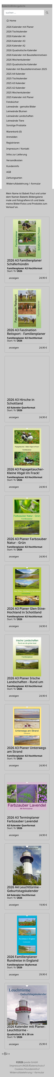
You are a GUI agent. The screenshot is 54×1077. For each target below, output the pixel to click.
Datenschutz (36, 1065)
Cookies (19, 1069)
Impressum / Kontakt (17, 148)
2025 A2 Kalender (15, 87)
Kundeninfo (12, 166)
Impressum (16, 1065)
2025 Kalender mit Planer (20, 97)
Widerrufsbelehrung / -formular (23, 183)
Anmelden (11, 136)
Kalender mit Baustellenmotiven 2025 (26, 69)
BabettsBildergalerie (13, 6)
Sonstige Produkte (16, 125)
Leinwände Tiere (15, 120)
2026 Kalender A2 (15, 45)
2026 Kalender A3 (15, 40)
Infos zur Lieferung (16, 154)
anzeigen (14, 278)
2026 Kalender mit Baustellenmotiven (26, 55)
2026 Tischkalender (16, 31)
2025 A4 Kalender (15, 73)
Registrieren (12, 142)
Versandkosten (14, 160)
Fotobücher (12, 101)
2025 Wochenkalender (18, 92)
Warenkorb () (14, 131)
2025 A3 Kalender (15, 83)
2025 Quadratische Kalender (21, 64)
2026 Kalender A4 (15, 36)
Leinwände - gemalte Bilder (21, 106)
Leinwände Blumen (16, 111)
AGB (8, 172)
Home (11, 20)
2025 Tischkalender (16, 78)
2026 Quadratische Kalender (21, 50)
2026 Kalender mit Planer (20, 26)
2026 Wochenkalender (18, 59)
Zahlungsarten (14, 177)
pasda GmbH (31, 1062)
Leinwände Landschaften (19, 116)
